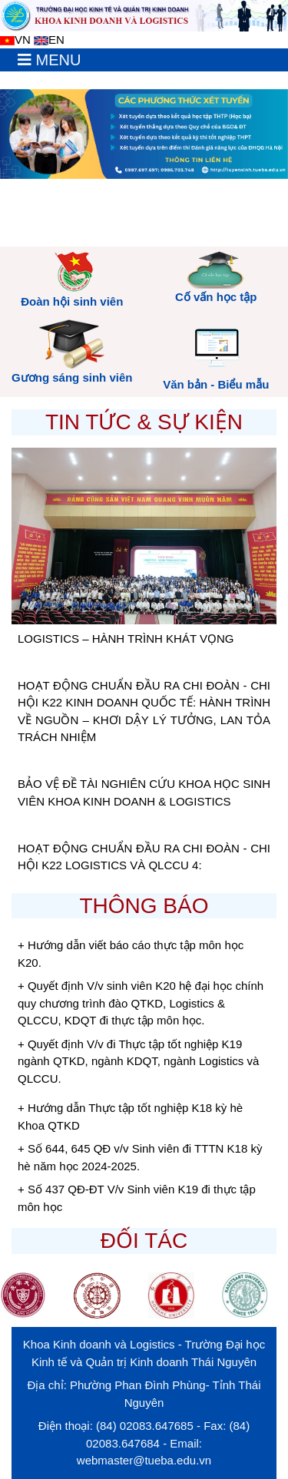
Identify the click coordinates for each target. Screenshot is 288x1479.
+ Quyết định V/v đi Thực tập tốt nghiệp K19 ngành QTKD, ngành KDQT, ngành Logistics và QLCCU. (138, 1061)
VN (15, 39)
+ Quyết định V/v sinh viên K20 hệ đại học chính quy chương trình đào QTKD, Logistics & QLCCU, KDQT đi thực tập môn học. (140, 1003)
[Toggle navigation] (49, 59)
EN (49, 39)
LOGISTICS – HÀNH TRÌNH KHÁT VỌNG (126, 638)
